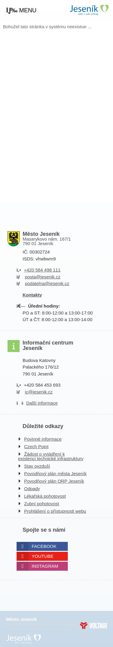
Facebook (44, 546)
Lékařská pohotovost (45, 496)
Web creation (93, 625)
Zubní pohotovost (41, 503)
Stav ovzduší (37, 466)
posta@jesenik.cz (43, 276)
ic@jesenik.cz (39, 391)
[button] (21, 11)
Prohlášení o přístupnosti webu (55, 511)
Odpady (32, 488)
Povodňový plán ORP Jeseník (54, 481)
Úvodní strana (88, 10)
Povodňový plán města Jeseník (55, 473)
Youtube (43, 556)
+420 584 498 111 (42, 269)
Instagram (45, 566)
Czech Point (36, 446)
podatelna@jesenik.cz (47, 283)
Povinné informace (42, 439)
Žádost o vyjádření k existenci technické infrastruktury (50, 456)
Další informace (42, 403)
